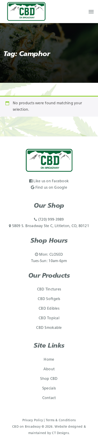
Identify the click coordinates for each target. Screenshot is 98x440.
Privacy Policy (32, 420)
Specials (49, 388)
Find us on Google (49, 188)
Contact (49, 398)
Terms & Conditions (61, 420)
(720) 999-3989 (49, 220)
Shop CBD (49, 379)
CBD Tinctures (49, 289)
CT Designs (60, 433)
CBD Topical (49, 318)
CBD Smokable (49, 328)
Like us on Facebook (49, 181)
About (49, 369)
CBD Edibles (49, 309)
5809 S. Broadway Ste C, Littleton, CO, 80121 (49, 226)
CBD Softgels (49, 299)
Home (49, 360)
